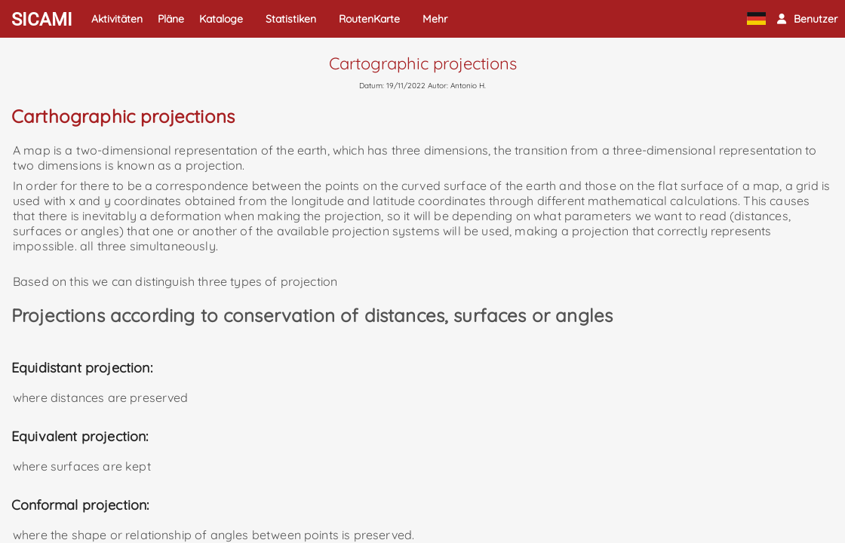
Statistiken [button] (291, 19)
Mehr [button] (434, 19)
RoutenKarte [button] (369, 19)
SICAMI (41, 19)
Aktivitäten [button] (117, 19)
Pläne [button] (171, 19)
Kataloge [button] (221, 19)
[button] (807, 19)
